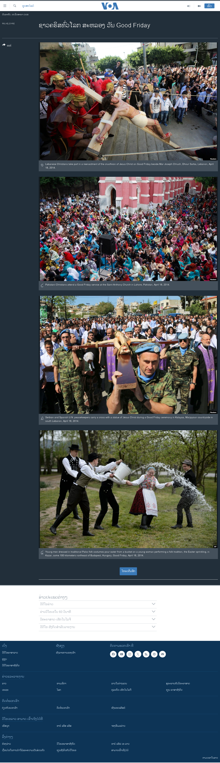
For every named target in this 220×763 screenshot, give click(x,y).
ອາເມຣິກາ (61, 683)
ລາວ (4, 683)
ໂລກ (59, 690)
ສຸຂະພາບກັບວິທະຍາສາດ (178, 683)
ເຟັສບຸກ (5, 726)
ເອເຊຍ (5, 690)
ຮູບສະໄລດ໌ (28, 6)
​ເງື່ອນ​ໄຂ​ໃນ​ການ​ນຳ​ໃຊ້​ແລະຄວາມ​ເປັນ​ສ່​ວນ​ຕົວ (23, 750)
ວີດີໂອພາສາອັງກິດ (11, 665)
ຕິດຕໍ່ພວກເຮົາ (63, 708)
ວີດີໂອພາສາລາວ (10, 653)
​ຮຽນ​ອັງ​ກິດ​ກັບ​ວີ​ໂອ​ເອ (66, 750)
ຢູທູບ (4, 659)
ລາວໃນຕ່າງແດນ (119, 683)
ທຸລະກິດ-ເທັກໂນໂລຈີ (121, 690)
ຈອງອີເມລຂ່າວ (118, 726)
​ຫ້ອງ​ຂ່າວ (6, 744)
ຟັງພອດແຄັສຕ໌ (118, 708)
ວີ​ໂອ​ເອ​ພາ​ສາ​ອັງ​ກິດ (66, 744)
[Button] (6, 45)
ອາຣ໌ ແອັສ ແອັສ (64, 726)
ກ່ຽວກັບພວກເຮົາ (9, 708)
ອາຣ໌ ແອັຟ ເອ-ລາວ (120, 744)
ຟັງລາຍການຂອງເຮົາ (65, 653)
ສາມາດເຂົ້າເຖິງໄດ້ (120, 750)
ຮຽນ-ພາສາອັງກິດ (174, 690)
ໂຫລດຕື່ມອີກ (128, 571)
